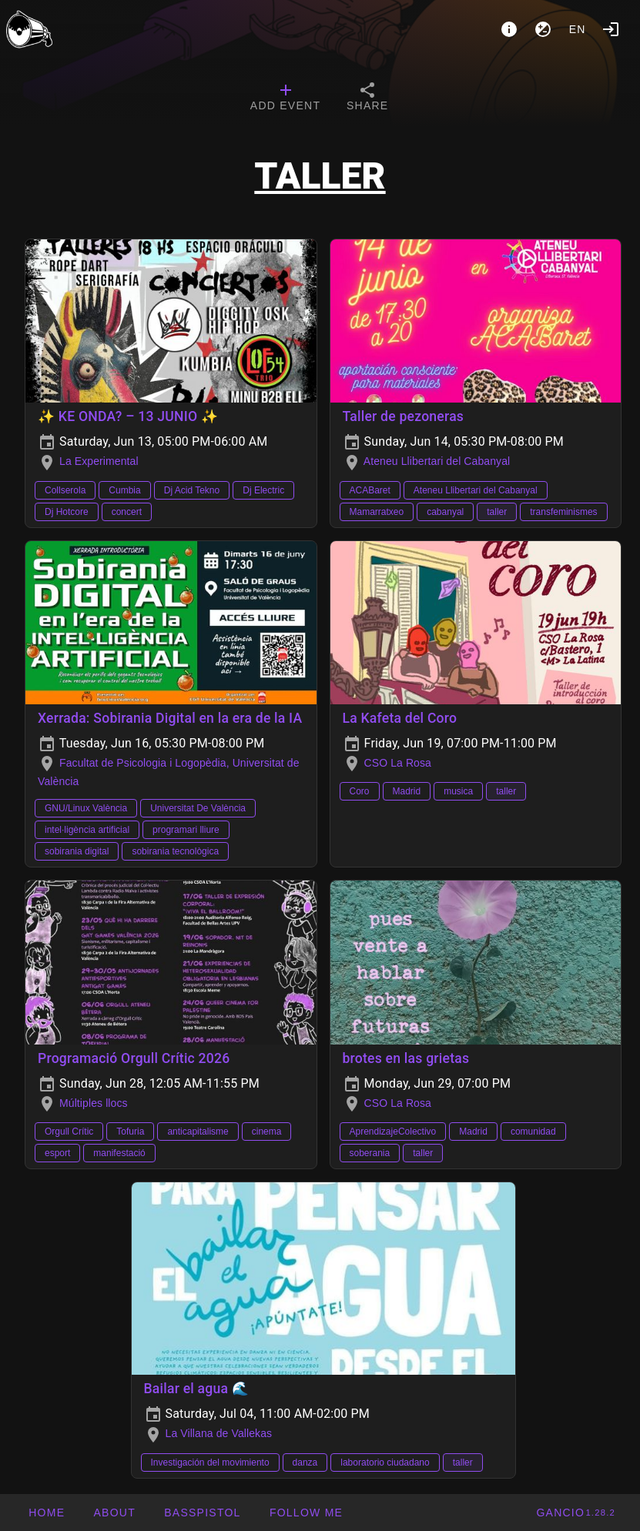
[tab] (285, 98)
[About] (509, 29)
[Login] (611, 29)
